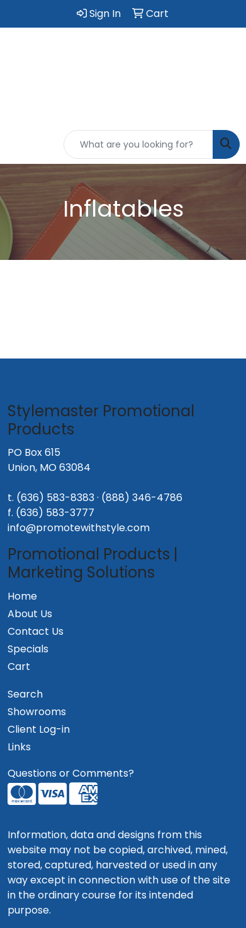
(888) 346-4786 (141, 497)
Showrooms (37, 711)
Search (25, 694)
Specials (28, 649)
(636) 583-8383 (55, 497)
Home (22, 596)
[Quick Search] (138, 144)
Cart (19, 666)
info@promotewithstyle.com (79, 528)
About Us (30, 614)
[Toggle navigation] (19, 144)
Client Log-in (39, 729)
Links (19, 747)
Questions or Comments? (71, 773)
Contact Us (36, 631)
